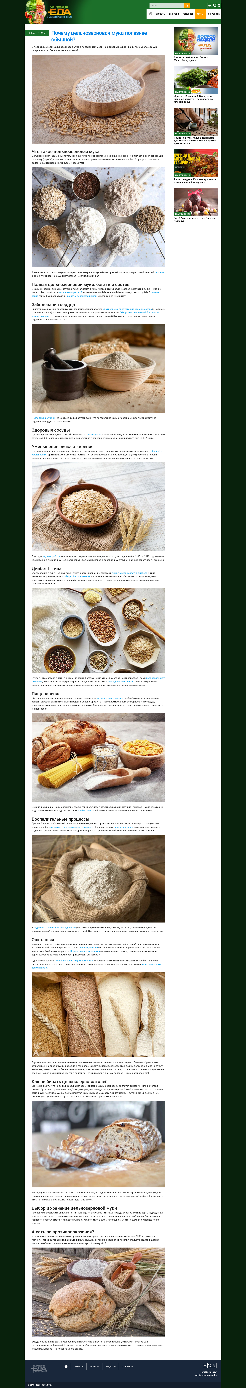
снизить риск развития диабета (129, 572)
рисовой (159, 272)
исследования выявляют (122, 681)
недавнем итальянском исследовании (55, 927)
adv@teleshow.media (206, 1375)
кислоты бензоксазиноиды (82, 295)
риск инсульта (93, 434)
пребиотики (84, 810)
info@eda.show (209, 1372)
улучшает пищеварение (110, 698)
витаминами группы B (70, 292)
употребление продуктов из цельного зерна (127, 308)
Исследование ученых (44, 417)
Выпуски (174, 14)
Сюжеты (160, 14)
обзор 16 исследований (77, 576)
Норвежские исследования (85, 951)
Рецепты (188, 14)
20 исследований (88, 947)
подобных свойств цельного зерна (74, 960)
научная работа (51, 556)
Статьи (200, 14)
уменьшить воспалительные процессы (71, 827)
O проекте (214, 14)
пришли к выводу (123, 827)
